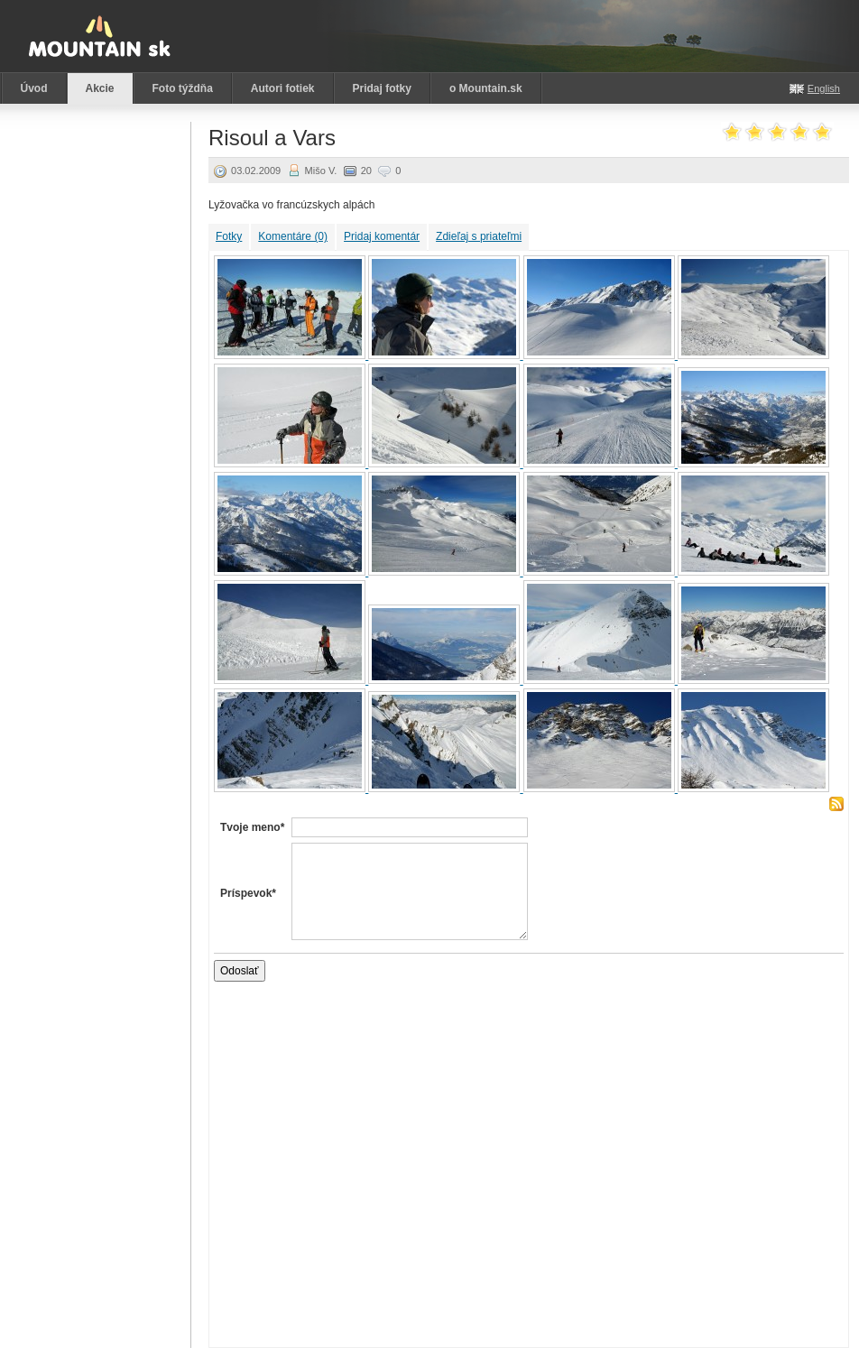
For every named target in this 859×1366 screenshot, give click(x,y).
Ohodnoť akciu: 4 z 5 (800, 133)
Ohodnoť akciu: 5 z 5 (822, 133)
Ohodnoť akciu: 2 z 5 (755, 133)
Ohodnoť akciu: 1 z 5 (732, 133)
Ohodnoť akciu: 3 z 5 (777, 133)
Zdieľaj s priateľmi (479, 236)
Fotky (229, 236)
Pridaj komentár (382, 236)
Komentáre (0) (293, 236)
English (824, 88)
